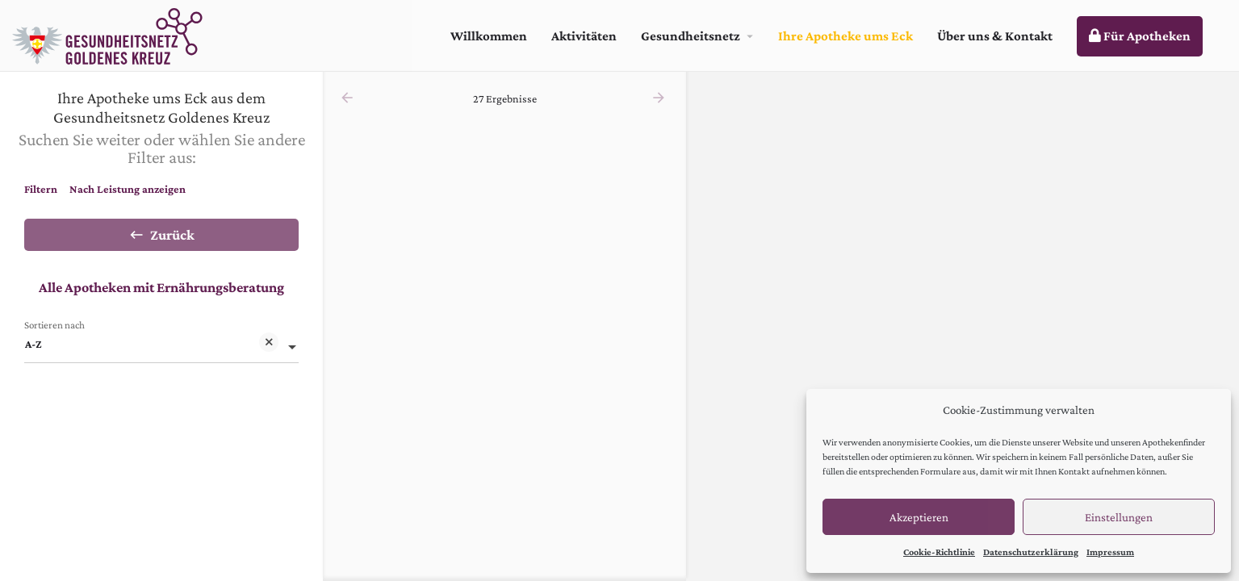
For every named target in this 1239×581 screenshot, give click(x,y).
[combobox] (161, 343)
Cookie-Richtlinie (939, 552)
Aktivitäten (584, 36)
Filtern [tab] (40, 188)
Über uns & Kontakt (995, 36)
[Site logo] (109, 34)
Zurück (161, 235)
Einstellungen (1119, 517)
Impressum (1110, 552)
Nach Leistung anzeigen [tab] (127, 188)
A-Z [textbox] (151, 345)
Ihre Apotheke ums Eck (845, 36)
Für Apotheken (1140, 36)
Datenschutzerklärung (1030, 552)
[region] (962, 326)
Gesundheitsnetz (690, 36)
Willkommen (488, 36)
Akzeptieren (918, 517)
